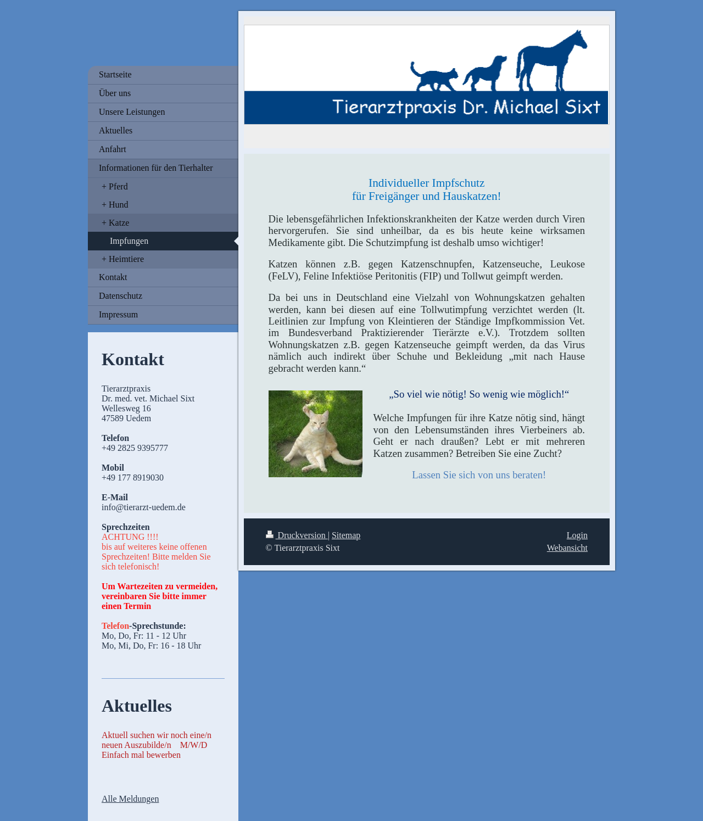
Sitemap (346, 535)
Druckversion (297, 535)
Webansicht (567, 547)
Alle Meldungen (130, 798)
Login (577, 535)
